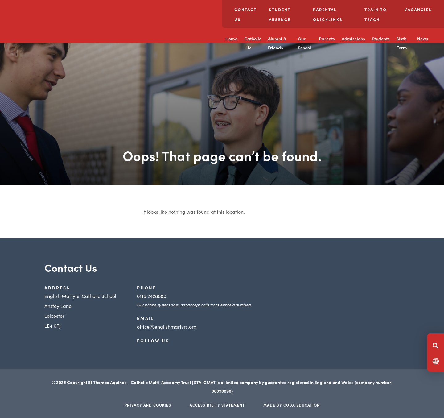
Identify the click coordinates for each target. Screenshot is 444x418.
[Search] (435, 345)
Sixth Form (402, 43)
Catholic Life (252, 43)
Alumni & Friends (277, 43)
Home (231, 38)
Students (381, 38)
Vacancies (418, 9)
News (422, 38)
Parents (327, 38)
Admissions (353, 38)
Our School (304, 43)
